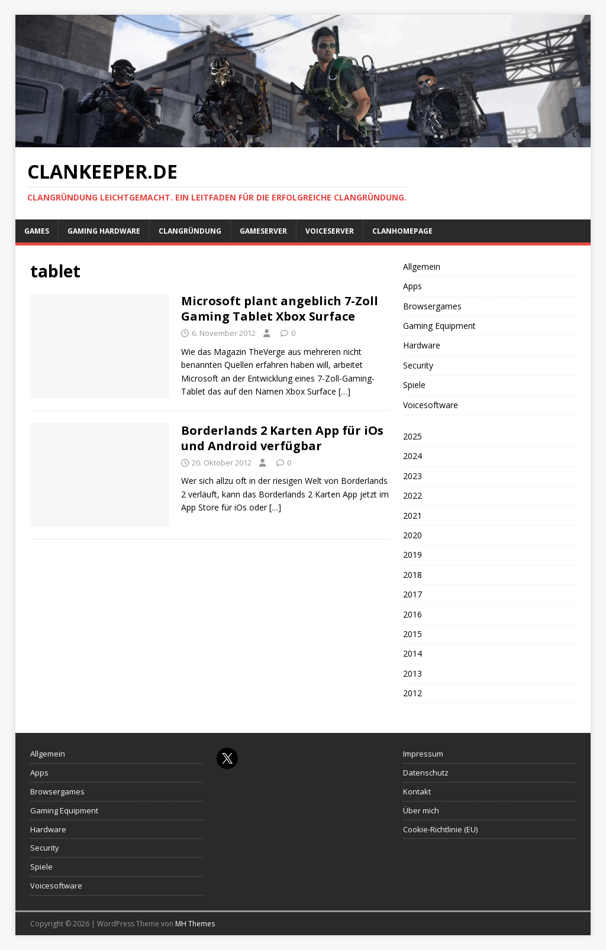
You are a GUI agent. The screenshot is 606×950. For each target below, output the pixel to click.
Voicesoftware (430, 405)
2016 (412, 614)
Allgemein (421, 266)
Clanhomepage (402, 231)
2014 (412, 653)
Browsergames (432, 306)
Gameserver (263, 231)
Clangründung (190, 231)
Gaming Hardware (103, 231)
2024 (412, 455)
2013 (412, 673)
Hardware (421, 345)
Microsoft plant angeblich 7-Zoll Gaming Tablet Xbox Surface (279, 308)
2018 (412, 574)
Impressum (423, 753)
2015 (412, 633)
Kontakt (417, 791)
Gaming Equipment (439, 325)
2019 (412, 554)
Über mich (421, 810)
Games (36, 231)
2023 (412, 476)
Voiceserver (329, 231)
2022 (412, 495)
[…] (344, 391)
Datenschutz (426, 772)
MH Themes (195, 924)
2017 (412, 594)
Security (418, 365)
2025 (412, 436)
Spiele (414, 384)
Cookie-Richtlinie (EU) (440, 829)
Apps (412, 286)
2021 (412, 515)
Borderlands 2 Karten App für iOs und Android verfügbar (282, 438)
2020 (412, 535)
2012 (412, 693)
